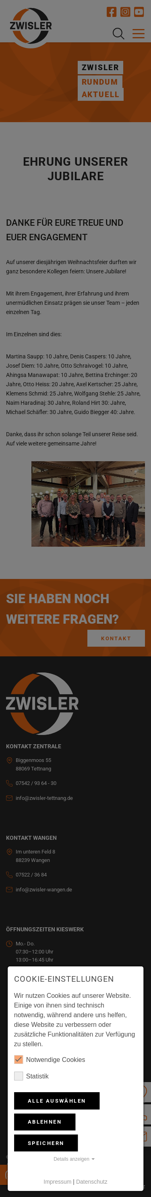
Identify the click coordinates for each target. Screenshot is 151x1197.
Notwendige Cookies (49, 1059)
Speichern (46, 1143)
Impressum (57, 1181)
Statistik (31, 1076)
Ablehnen (45, 1122)
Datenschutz (92, 1181)
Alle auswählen (57, 1101)
